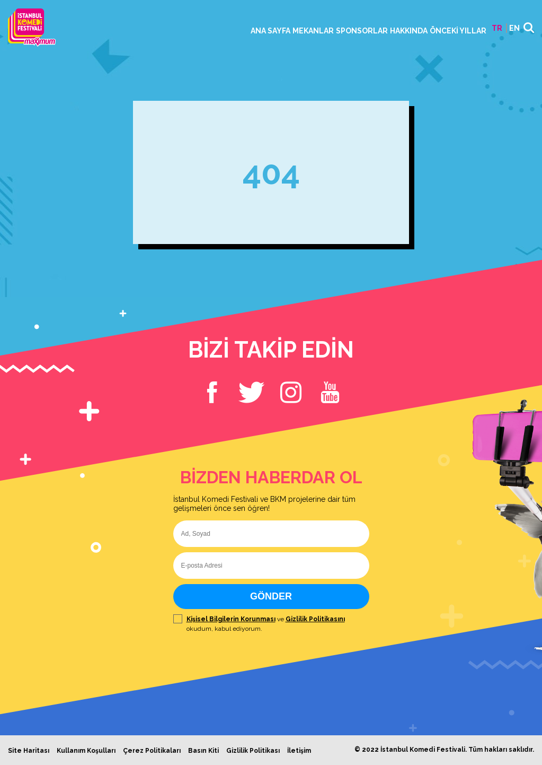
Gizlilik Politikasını (315, 619)
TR (497, 28)
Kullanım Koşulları (86, 750)
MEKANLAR (313, 31)
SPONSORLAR (362, 31)
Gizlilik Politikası (253, 750)
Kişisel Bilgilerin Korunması (231, 619)
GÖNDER (271, 596)
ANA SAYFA (270, 31)
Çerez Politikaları (152, 750)
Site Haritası (28, 750)
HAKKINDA (409, 31)
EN (514, 28)
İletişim (299, 750)
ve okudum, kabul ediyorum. (271, 623)
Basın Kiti (203, 750)
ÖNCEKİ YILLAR (458, 31)
